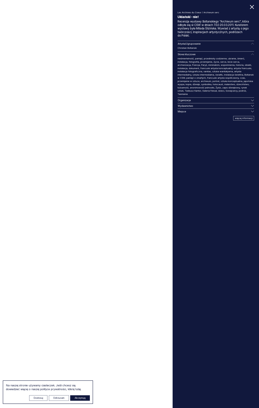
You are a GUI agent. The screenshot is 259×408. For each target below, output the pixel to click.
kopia (188, 84)
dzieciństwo (242, 84)
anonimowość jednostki (202, 87)
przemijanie (206, 61)
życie (216, 61)
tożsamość (183, 87)
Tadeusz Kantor (193, 90)
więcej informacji (244, 118)
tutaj (78, 389)
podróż (242, 90)
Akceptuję (80, 397)
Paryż (204, 65)
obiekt (248, 65)
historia (239, 65)
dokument (194, 68)
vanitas (207, 71)
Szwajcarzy (231, 90)
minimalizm (214, 65)
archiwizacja (184, 65)
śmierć (240, 58)
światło (219, 74)
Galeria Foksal (209, 90)
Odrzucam (58, 397)
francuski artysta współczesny (223, 78)
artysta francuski (242, 68)
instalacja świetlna (233, 74)
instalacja (182, 61)
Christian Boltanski (187, 48)
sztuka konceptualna (231, 81)
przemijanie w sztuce (189, 81)
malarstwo (229, 84)
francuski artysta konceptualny (216, 68)
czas (242, 78)
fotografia (194, 61)
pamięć (199, 58)
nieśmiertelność (186, 58)
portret (215, 81)
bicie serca (233, 61)
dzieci (221, 90)
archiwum (206, 81)
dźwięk (196, 84)
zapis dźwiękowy (231, 87)
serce (223, 61)
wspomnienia (228, 65)
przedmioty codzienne (215, 58)
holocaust (218, 84)
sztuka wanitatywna (222, 71)
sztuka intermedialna (203, 74)
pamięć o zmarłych (196, 78)
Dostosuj (38, 397)
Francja (196, 65)
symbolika (206, 84)
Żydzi (218, 87)
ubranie (232, 58)
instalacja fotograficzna (190, 71)
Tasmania (183, 94)
